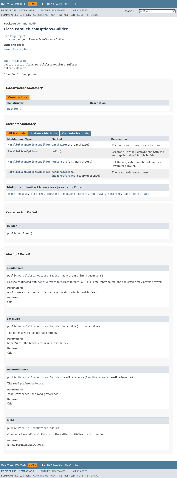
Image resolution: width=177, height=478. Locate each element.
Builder (12, 108)
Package (20, 4)
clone (11, 193)
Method (50, 15)
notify (83, 193)
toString (114, 193)
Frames (45, 10)
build (56, 151)
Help (76, 4)
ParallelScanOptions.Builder (29, 144)
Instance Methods (44, 133)
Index (68, 4)
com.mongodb (26, 23)
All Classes (79, 10)
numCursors (59, 161)
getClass (53, 193)
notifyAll (98, 193)
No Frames (59, 10)
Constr (38, 15)
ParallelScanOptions (17, 49)
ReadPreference (64, 175)
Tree (42, 4)
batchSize (59, 144)
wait (127, 193)
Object (21, 68)
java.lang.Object (14, 36)
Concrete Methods (75, 133)
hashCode (68, 193)
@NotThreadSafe (15, 60)
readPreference (63, 171)
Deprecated (54, 4)
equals (23, 193)
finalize (37, 193)
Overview (7, 4)
